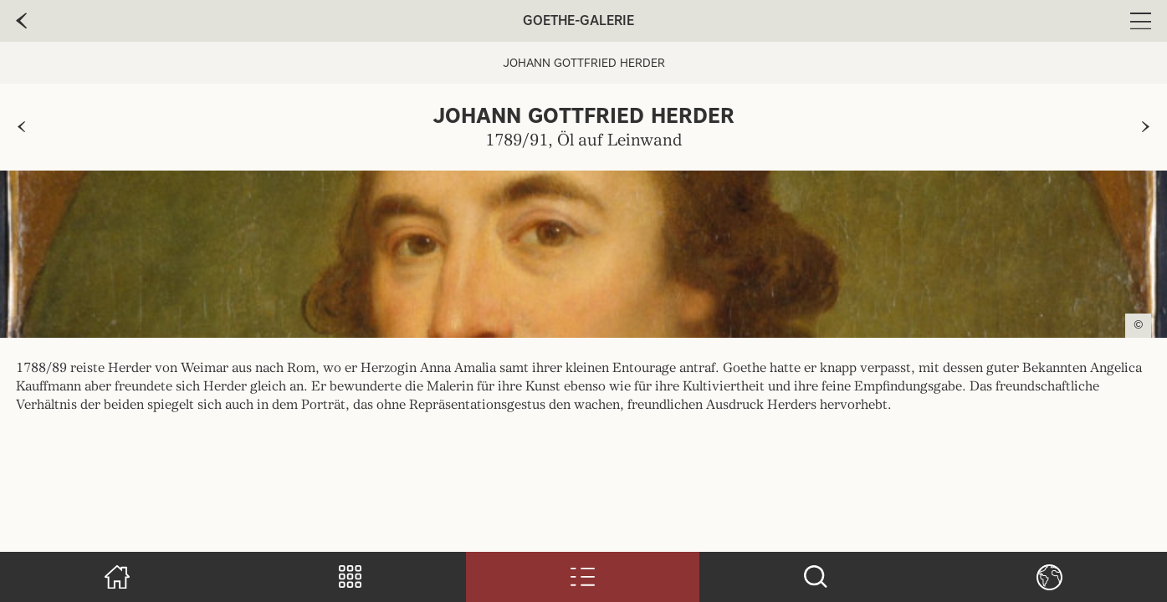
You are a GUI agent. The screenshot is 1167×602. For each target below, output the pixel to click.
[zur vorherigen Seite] (21, 127)
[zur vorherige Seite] (21, 21)
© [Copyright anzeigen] (1139, 325)
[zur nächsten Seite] (1145, 127)
